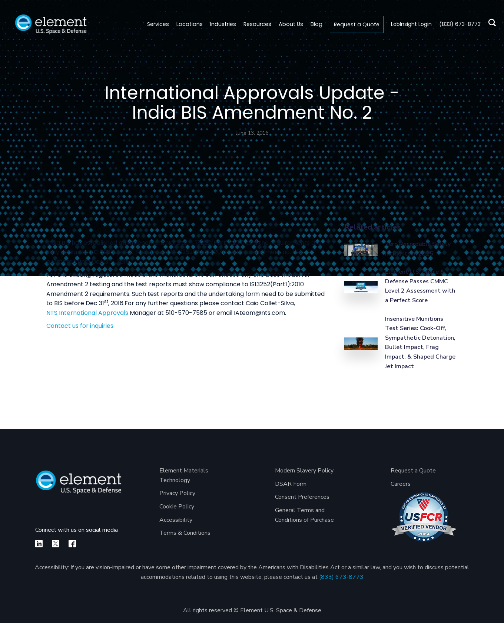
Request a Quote (356, 24)
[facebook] (72, 543)
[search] (490, 24)
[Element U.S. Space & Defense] (78, 486)
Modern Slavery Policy (304, 471)
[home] (50, 24)
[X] (55, 543)
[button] (189, 24)
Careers (401, 484)
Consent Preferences (302, 497)
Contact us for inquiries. (80, 326)
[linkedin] (39, 543)
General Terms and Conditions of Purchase (304, 515)
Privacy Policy (177, 493)
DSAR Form (290, 484)
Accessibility (175, 520)
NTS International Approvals (87, 313)
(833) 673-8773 (341, 577)
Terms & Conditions (184, 533)
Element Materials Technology (183, 475)
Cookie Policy (176, 506)
